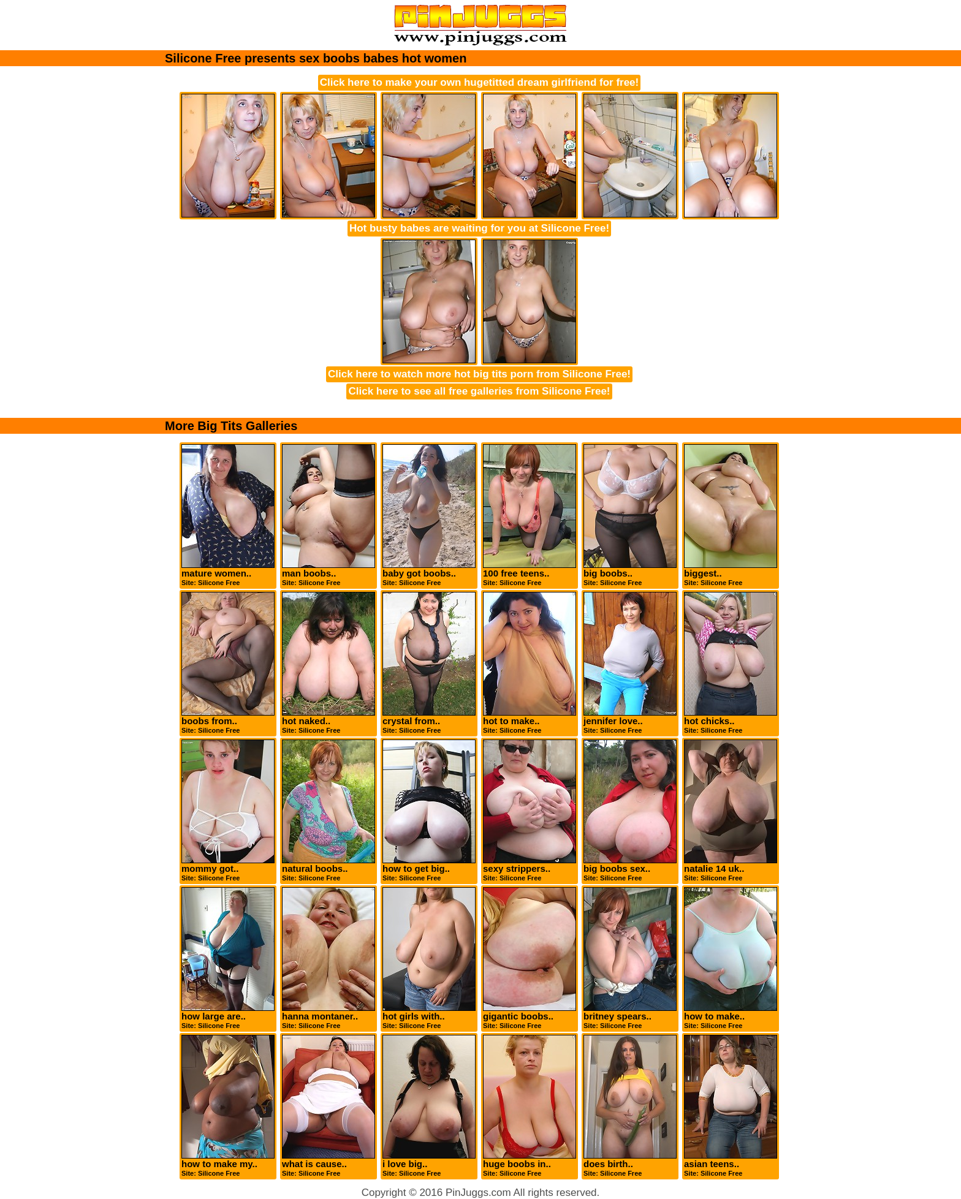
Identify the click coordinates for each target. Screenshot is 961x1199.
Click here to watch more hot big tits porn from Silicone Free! (479, 374)
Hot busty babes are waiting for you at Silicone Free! (479, 228)
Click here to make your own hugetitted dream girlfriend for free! (479, 82)
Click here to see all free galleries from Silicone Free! (479, 391)
